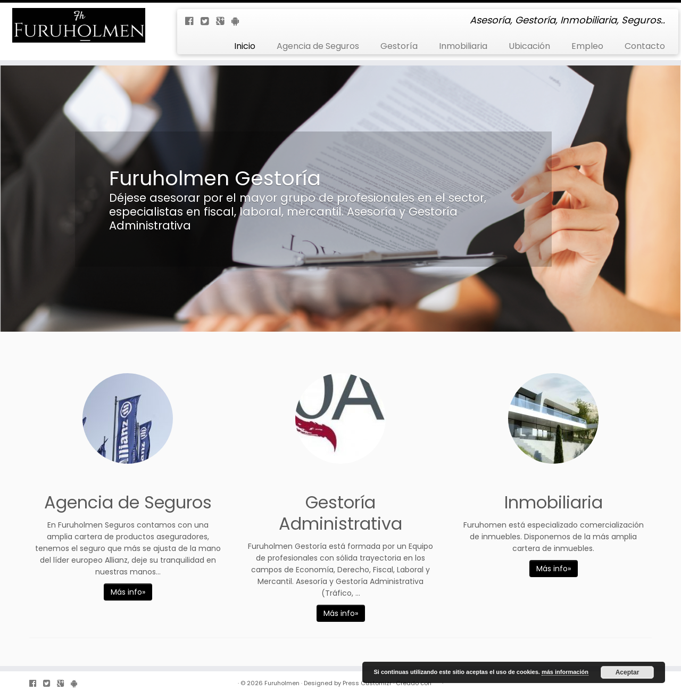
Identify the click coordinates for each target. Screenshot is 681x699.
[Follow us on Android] (238, 21)
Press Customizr (367, 683)
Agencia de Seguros (318, 46)
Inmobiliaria (463, 46)
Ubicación (529, 46)
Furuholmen (282, 683)
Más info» (128, 592)
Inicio (244, 46)
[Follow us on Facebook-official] (193, 21)
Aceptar (628, 672)
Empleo (587, 46)
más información (565, 672)
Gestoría (399, 46)
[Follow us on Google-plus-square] (223, 21)
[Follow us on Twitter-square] (208, 21)
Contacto (645, 46)
